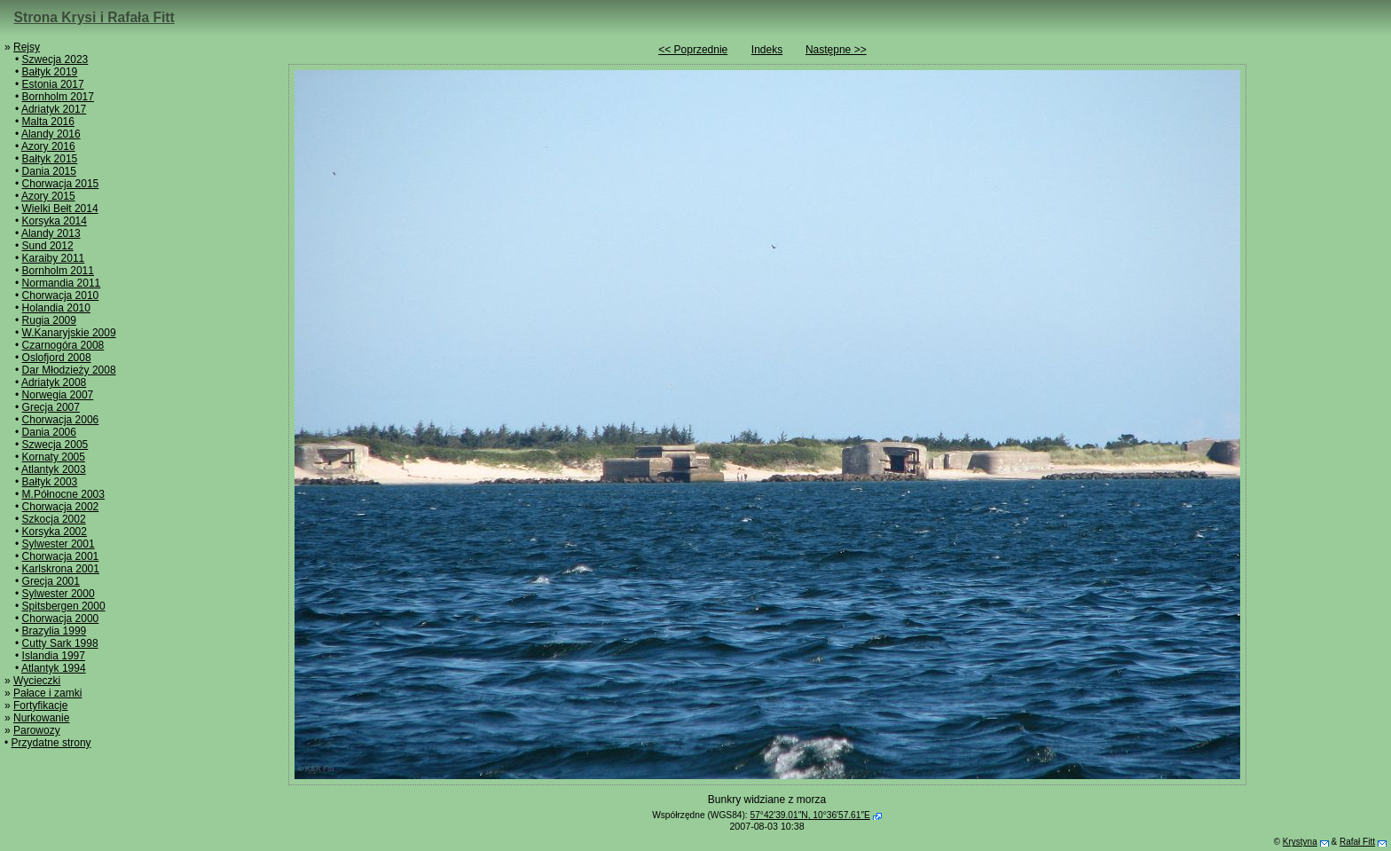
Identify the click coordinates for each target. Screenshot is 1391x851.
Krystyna (1300, 842)
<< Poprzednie (692, 49)
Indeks (766, 49)
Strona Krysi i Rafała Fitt (94, 17)
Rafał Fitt (1357, 842)
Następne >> (836, 49)
